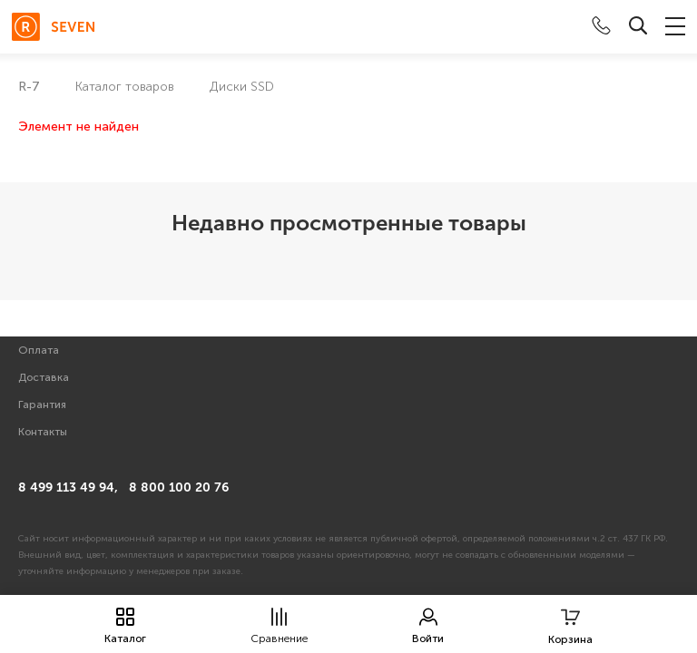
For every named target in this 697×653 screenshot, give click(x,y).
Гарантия (42, 404)
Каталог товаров (124, 86)
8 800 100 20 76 (179, 487)
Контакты (42, 431)
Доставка (43, 377)
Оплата (38, 350)
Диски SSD (242, 86)
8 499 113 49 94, (68, 487)
